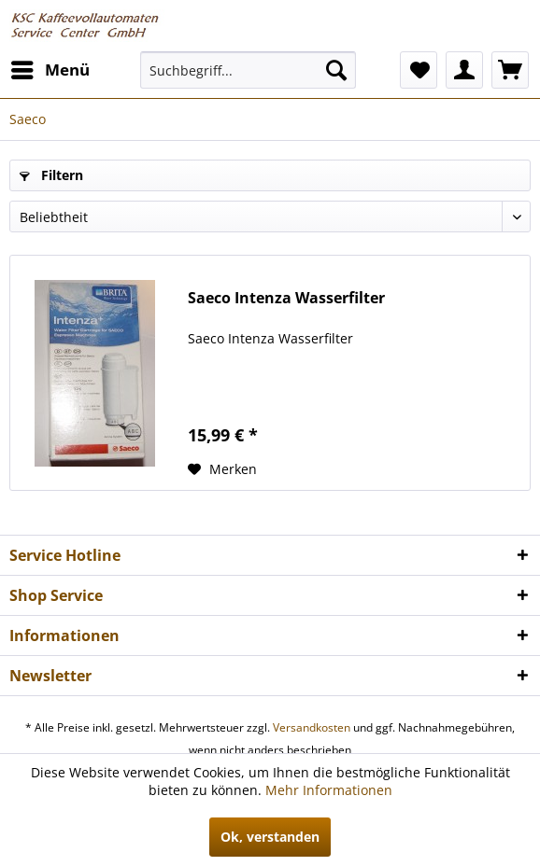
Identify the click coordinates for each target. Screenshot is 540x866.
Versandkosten (311, 727)
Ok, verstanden (270, 836)
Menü (50, 67)
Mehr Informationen (328, 790)
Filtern (51, 175)
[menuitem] (49, 70)
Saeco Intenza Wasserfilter (286, 298)
